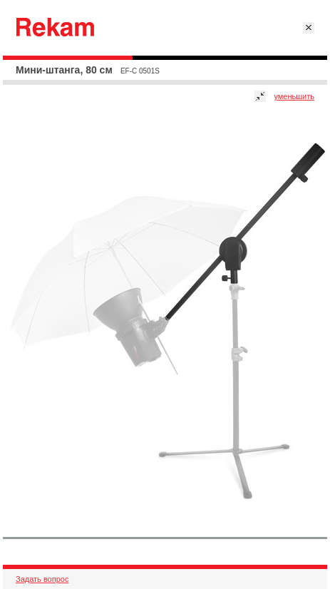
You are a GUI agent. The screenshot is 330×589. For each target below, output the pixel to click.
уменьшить (294, 96)
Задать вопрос (42, 579)
